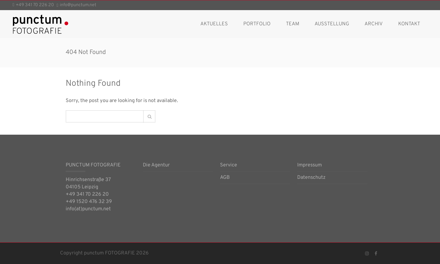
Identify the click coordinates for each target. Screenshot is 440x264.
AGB (225, 178)
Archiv (374, 24)
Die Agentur (156, 165)
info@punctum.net (78, 5)
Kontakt (409, 24)
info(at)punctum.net (88, 209)
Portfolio (257, 24)
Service (228, 165)
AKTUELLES (214, 24)
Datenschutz (311, 178)
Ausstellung (332, 24)
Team (292, 24)
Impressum (309, 165)
